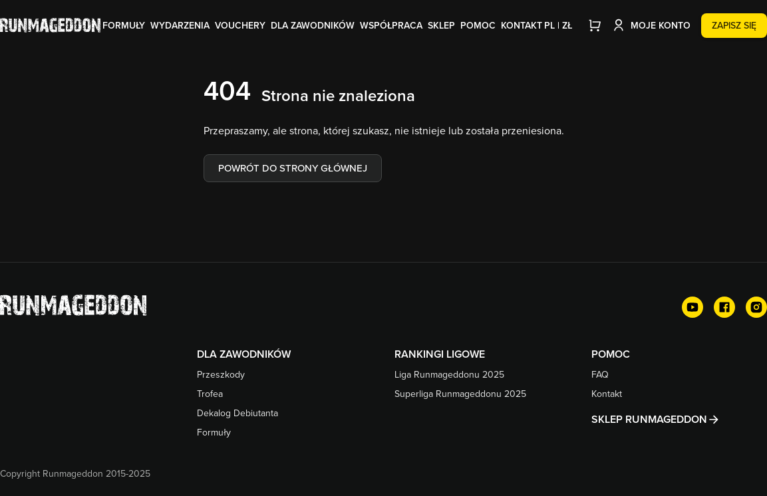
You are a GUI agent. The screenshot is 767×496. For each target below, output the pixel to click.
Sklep (441, 25)
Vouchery (240, 25)
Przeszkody (221, 374)
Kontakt (521, 25)
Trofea (210, 393)
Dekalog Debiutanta (237, 413)
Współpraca (391, 25)
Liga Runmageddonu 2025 (449, 374)
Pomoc (478, 25)
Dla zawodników (313, 25)
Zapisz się (734, 25)
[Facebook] (724, 307)
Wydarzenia (180, 25)
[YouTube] (692, 307)
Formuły (123, 25)
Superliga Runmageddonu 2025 (460, 393)
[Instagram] (756, 307)
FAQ (600, 374)
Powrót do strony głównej (292, 168)
